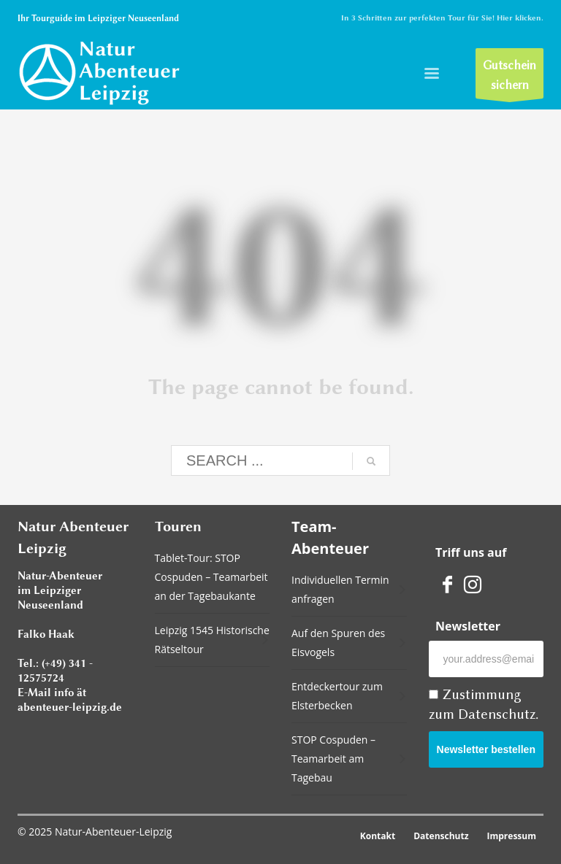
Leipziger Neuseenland (133, 18)
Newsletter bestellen (486, 749)
